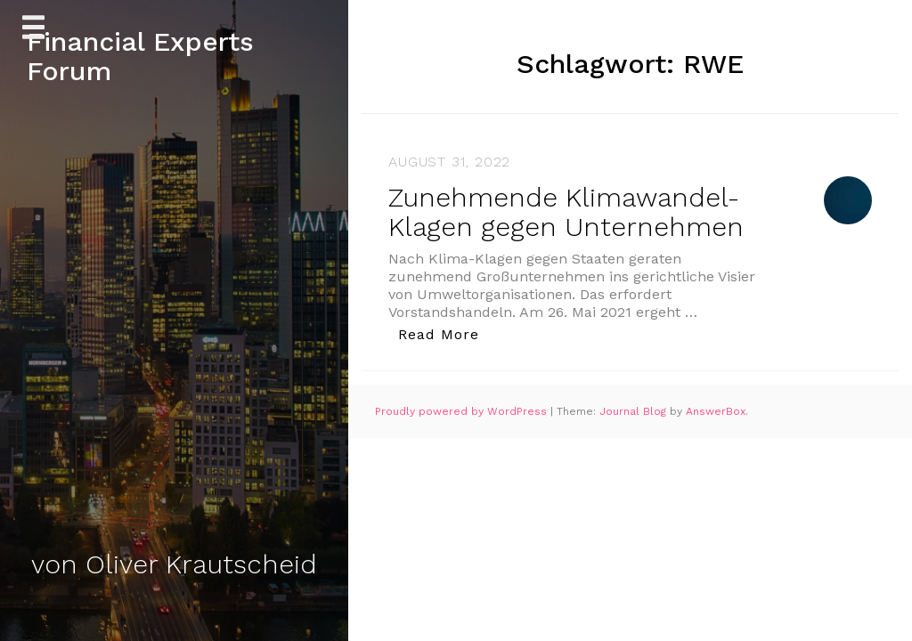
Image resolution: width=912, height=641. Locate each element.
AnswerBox (715, 411)
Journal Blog (634, 411)
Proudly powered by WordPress (462, 411)
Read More (443, 333)
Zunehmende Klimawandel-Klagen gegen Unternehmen (566, 212)
